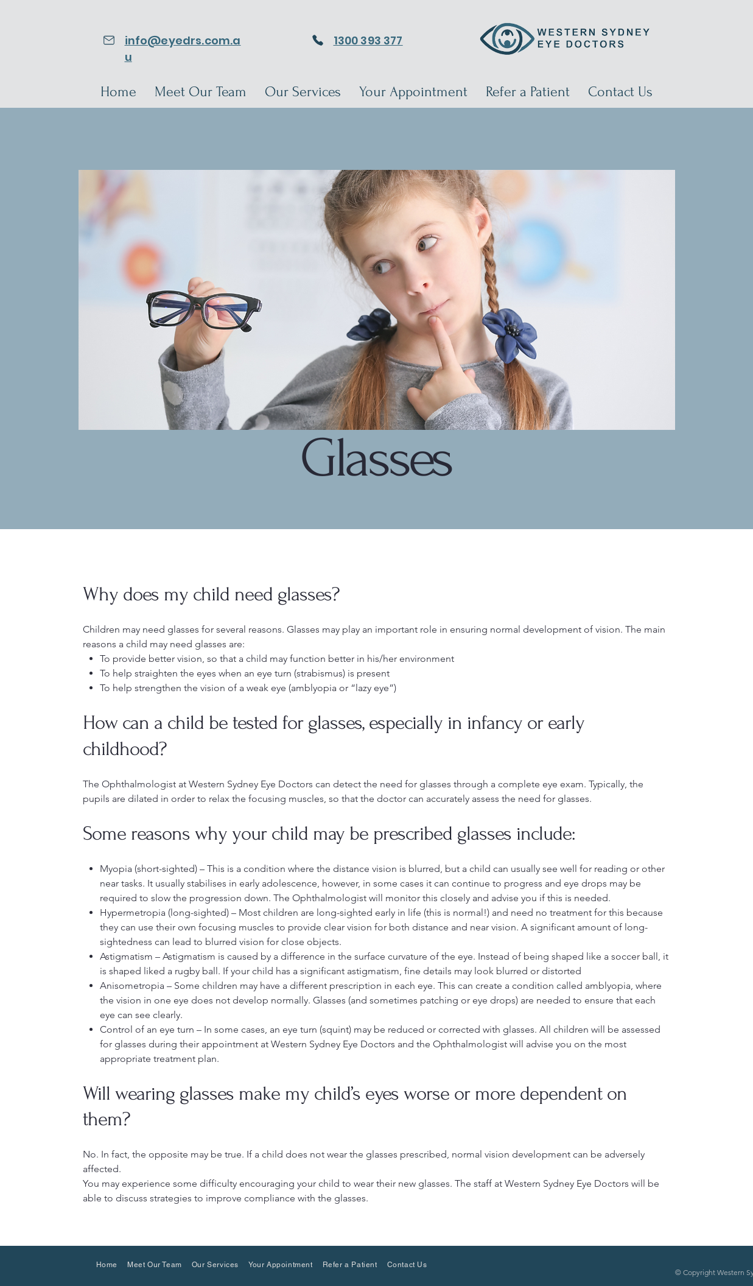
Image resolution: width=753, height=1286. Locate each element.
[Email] (109, 40)
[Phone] (318, 40)
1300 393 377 (368, 40)
